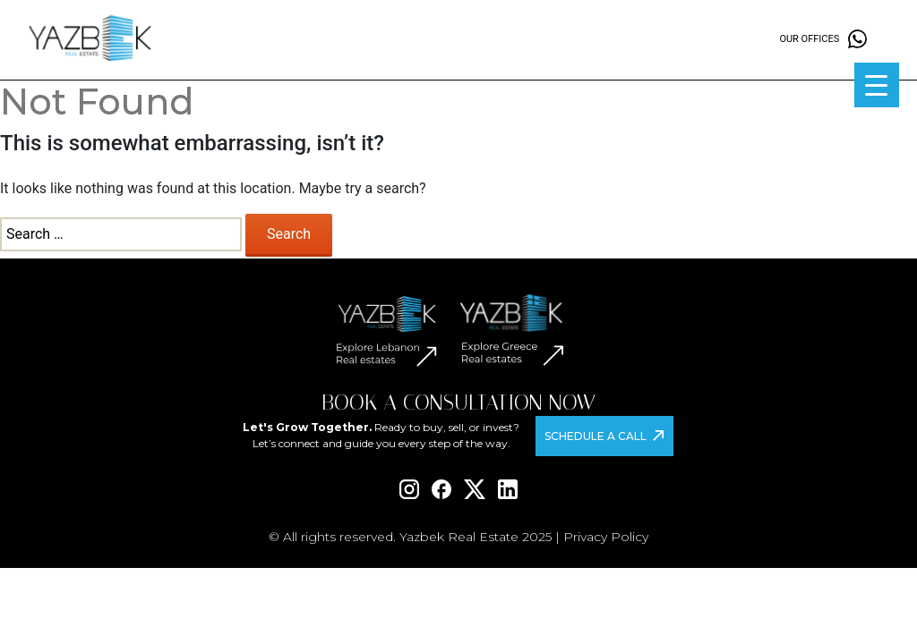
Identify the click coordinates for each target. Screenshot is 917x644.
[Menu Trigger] (876, 85)
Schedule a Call (595, 436)
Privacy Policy (605, 537)
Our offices (809, 39)
